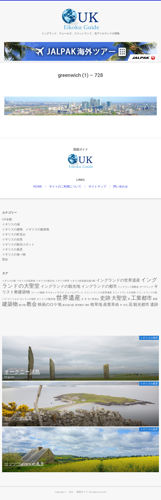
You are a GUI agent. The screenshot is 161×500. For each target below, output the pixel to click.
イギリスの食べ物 (14, 254)
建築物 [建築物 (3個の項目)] (10, 303)
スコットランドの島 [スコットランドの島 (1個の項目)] (146, 292)
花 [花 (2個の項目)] (130, 304)
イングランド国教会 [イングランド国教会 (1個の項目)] (128, 286)
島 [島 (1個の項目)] (129, 298)
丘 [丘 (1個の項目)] (82, 298)
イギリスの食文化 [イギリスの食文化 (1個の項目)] (45, 280)
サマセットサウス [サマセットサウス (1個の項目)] (54, 292)
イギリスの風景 (12, 249)
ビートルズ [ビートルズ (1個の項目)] (13, 298)
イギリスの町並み (14, 234)
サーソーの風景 (18, 418)
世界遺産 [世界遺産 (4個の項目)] (68, 297)
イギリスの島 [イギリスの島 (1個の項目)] (9, 280)
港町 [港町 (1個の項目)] (87, 305)
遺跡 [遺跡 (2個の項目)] (154, 304)
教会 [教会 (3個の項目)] (31, 303)
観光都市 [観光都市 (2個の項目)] (141, 304)
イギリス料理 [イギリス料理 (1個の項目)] (62, 280)
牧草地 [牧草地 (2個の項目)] (96, 304)
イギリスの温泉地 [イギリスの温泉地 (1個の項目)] (26, 280)
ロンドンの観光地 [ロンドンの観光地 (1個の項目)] (46, 298)
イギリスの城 (11, 224)
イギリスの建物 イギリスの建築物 (25, 229)
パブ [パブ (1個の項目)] (4, 298)
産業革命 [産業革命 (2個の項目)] (111, 304)
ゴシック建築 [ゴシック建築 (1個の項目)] (38, 292)
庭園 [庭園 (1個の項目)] (155, 298)
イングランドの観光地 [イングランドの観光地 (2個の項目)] (60, 286)
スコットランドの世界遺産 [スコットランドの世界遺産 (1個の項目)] (98, 292)
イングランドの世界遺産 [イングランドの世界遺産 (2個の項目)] (118, 280)
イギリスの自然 (12, 239)
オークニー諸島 (22, 372)
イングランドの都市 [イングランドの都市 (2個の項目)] (99, 286)
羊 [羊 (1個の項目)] (121, 305)
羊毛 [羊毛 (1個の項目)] (125, 305)
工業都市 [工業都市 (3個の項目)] (141, 297)
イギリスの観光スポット (18, 244)
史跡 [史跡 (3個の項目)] (105, 297)
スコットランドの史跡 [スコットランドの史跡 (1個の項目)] (124, 292)
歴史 (5, 259)
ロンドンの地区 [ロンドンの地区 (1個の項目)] (28, 298)
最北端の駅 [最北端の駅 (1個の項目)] (68, 305)
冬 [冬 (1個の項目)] (85, 298)
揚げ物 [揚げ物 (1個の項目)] (22, 305)
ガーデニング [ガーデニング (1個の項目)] (146, 286)
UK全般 (7, 219)
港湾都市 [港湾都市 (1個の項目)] (79, 305)
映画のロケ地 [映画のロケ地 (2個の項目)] (50, 304)
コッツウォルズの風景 (24, 464)
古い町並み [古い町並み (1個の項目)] (93, 298)
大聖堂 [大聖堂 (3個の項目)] (119, 297)
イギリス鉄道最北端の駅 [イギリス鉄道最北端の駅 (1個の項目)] (82, 280)
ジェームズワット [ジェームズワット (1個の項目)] (74, 292)
